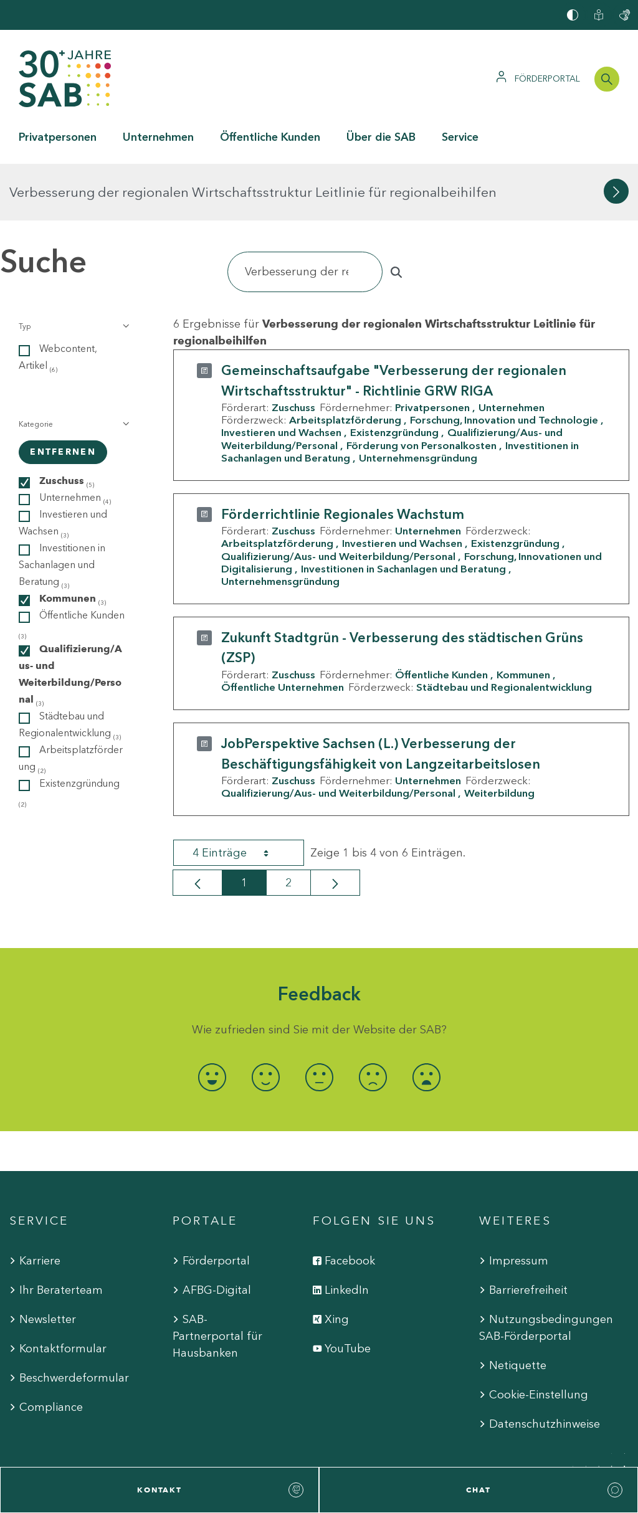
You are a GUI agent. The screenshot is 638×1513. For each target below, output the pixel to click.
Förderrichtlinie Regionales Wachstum (342, 457)
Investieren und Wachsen (281, 375)
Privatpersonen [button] (58, 137)
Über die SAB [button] (381, 137)
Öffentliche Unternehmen (282, 630)
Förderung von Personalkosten (421, 388)
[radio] (212, 1020)
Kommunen (523, 618)
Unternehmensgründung (418, 401)
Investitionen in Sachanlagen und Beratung (403, 512)
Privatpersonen (432, 350)
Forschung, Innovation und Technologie (504, 363)
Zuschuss (293, 350)
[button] (72, 270)
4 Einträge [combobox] (242, 796)
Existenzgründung (394, 375)
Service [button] (460, 137)
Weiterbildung (499, 736)
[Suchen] (305, 215)
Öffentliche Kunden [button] (270, 137)
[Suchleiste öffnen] (606, 79)
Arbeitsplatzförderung (345, 363)
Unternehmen (511, 350)
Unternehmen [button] (158, 137)
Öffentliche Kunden (441, 618)
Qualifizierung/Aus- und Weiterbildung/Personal (338, 499)
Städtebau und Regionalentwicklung (504, 630)
